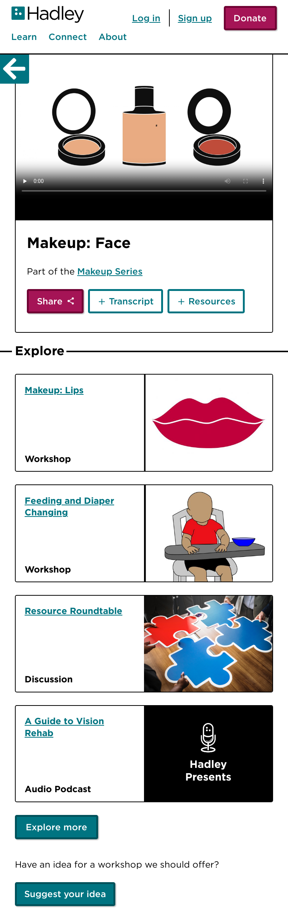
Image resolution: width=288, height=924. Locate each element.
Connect (67, 37)
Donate (250, 18)
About (112, 37)
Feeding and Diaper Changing (69, 506)
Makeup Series (110, 271)
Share (50, 301)
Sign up (195, 18)
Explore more (56, 826)
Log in (146, 18)
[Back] (14, 69)
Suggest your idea (65, 893)
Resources (211, 301)
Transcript (131, 301)
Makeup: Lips (54, 390)
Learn (24, 37)
